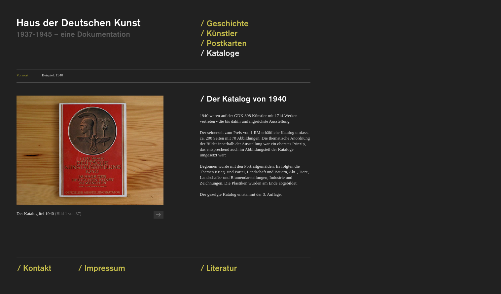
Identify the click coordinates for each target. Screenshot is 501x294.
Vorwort (22, 75)
